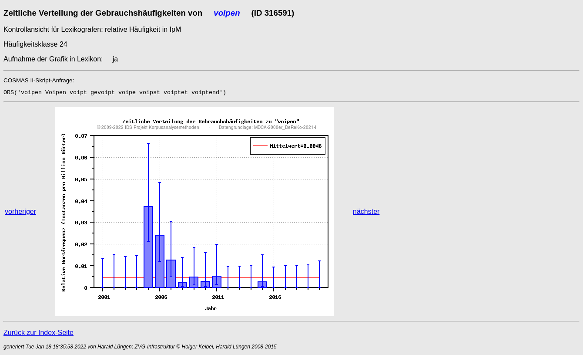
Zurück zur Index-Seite (38, 332)
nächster (366, 211)
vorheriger (20, 211)
